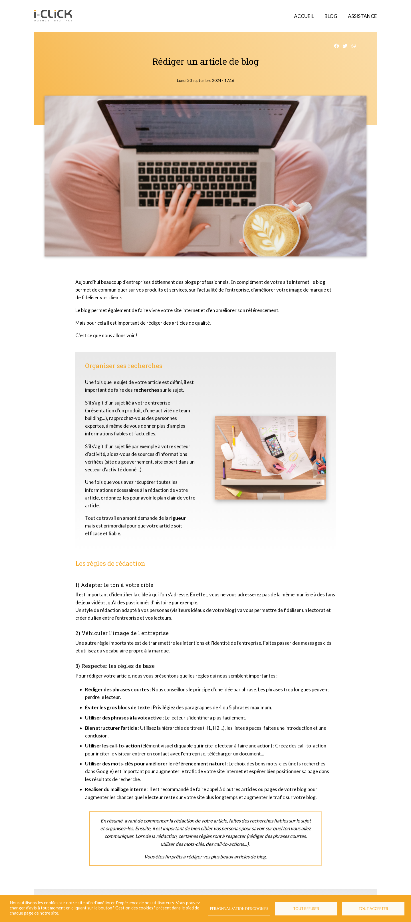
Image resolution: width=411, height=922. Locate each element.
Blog (331, 16)
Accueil (304, 16)
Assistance (362, 16)
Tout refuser (306, 908)
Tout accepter (373, 908)
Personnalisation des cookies (239, 908)
